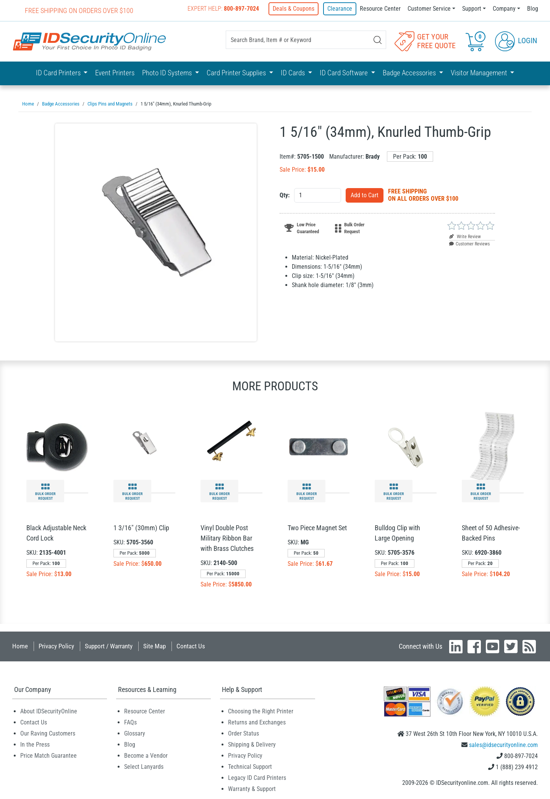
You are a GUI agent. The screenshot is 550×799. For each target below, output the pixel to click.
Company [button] (504, 8)
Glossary (134, 733)
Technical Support (250, 766)
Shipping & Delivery (252, 744)
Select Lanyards (143, 766)
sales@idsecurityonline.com (503, 744)
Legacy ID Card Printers (257, 777)
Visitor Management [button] (480, 72)
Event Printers (114, 72)
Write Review (465, 236)
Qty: (285, 194)
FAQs (130, 722)
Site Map (154, 646)
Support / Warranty (109, 646)
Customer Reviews (469, 243)
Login (516, 40)
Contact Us (190, 646)
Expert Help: (224, 8)
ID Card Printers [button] (59, 72)
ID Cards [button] (293, 72)
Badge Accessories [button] (410, 72)
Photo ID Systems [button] (167, 72)
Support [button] (471, 8)
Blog (532, 8)
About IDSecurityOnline (48, 711)
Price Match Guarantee (48, 755)
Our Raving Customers (47, 733)
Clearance (339, 8)
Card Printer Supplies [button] (237, 72)
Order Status (243, 733)
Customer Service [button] (429, 8)
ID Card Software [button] (344, 72)
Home (20, 646)
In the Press (35, 744)
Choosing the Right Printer (260, 711)
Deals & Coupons (295, 8)
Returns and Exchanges (257, 722)
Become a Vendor (146, 755)
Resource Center (380, 8)
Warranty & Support (252, 788)
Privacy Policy (56, 646)
